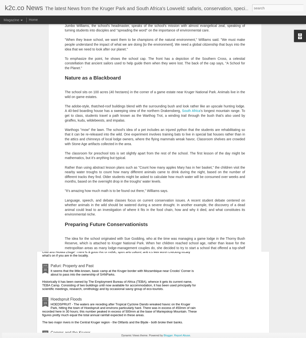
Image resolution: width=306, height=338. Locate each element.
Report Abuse (182, 335)
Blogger (168, 335)
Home (33, 20)
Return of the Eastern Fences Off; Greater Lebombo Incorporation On (110, 206)
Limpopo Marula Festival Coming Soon (84, 240)
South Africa (191, 45)
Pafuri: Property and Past (72, 266)
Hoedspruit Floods (66, 299)
